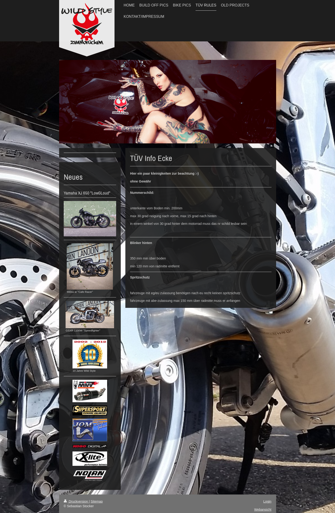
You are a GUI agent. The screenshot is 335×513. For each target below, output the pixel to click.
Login (267, 501)
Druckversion (76, 501)
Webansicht (262, 509)
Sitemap (97, 501)
